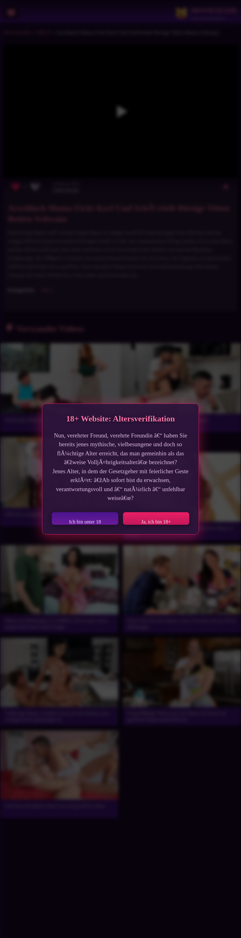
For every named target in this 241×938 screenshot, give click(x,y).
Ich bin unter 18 (85, 521)
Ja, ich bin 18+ (156, 521)
